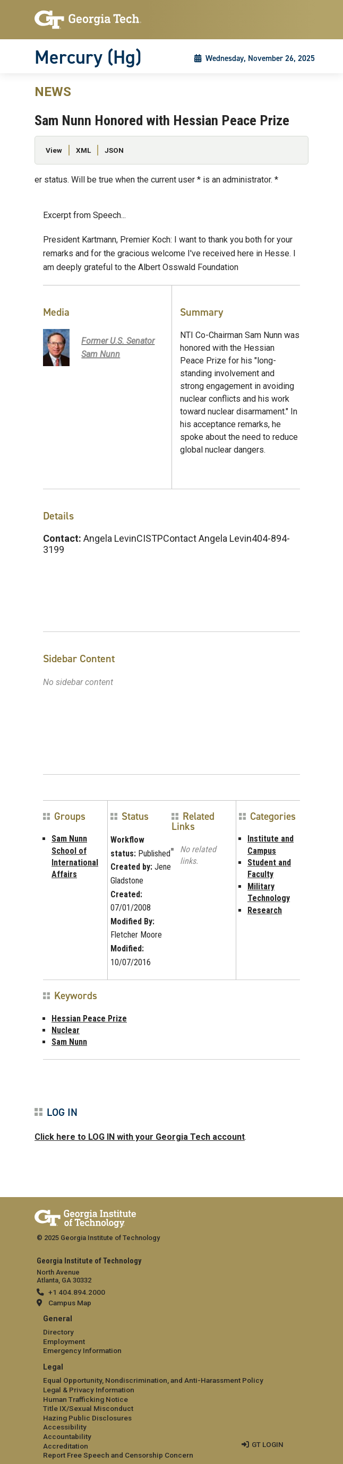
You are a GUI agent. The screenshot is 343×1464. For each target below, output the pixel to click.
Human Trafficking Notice (85, 1399)
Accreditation (65, 1446)
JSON (114, 150)
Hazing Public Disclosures (87, 1418)
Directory (58, 1332)
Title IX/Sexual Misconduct (88, 1408)
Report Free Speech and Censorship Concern (118, 1455)
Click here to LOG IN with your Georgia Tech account (140, 1137)
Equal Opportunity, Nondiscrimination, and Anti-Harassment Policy (153, 1380)
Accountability (67, 1436)
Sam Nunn (69, 1042)
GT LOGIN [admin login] (268, 1444)
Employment (64, 1341)
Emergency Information (82, 1350)
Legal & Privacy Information (88, 1389)
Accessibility (65, 1427)
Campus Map (69, 1302)
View (54, 150)
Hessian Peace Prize (89, 1018)
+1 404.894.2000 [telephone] (76, 1292)
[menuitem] (171, 1335)
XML (83, 150)
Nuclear (66, 1030)
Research (264, 910)
